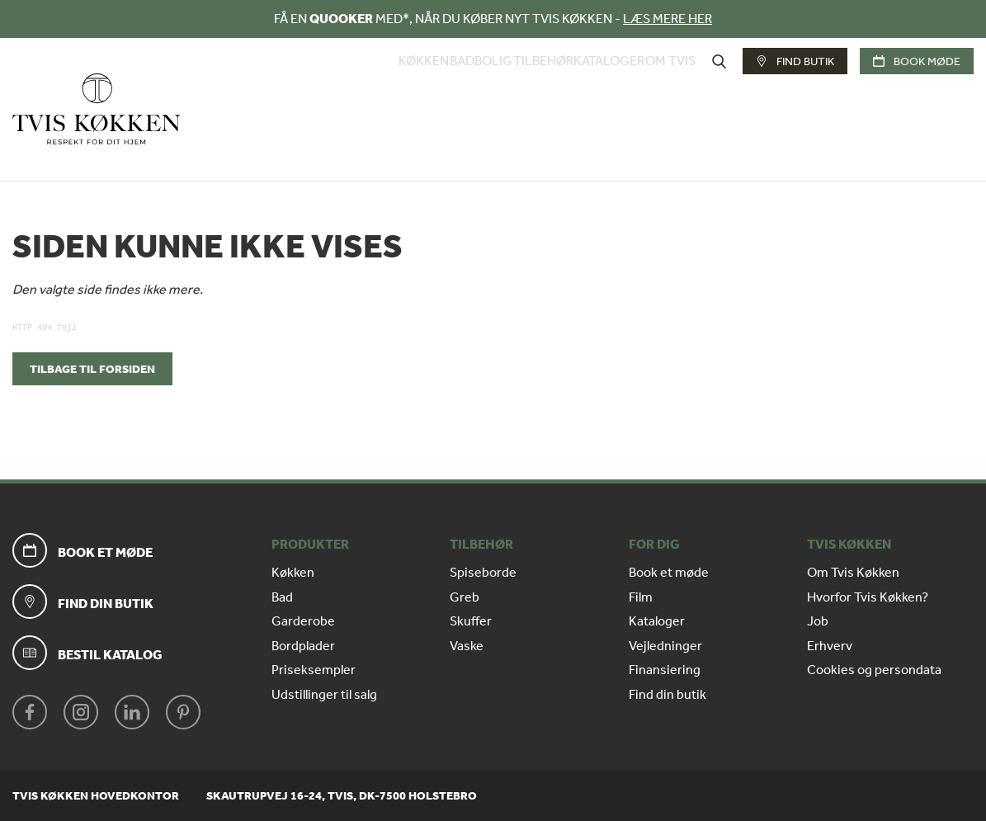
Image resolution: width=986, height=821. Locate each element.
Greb (464, 597)
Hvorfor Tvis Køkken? (867, 597)
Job (817, 621)
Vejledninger (665, 646)
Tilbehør (518, 91)
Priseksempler (313, 670)
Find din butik (667, 694)
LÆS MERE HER (667, 18)
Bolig (455, 91)
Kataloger (596, 91)
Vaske (467, 646)
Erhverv (829, 646)
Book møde (916, 91)
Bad (411, 91)
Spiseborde (483, 572)
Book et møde (669, 572)
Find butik (795, 91)
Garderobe (303, 621)
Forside (26, 158)
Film (641, 597)
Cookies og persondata (874, 670)
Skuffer (471, 621)
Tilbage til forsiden (92, 369)
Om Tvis (670, 91)
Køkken (360, 91)
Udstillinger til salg (324, 694)
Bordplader (303, 646)
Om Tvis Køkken (853, 572)
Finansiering (665, 670)
